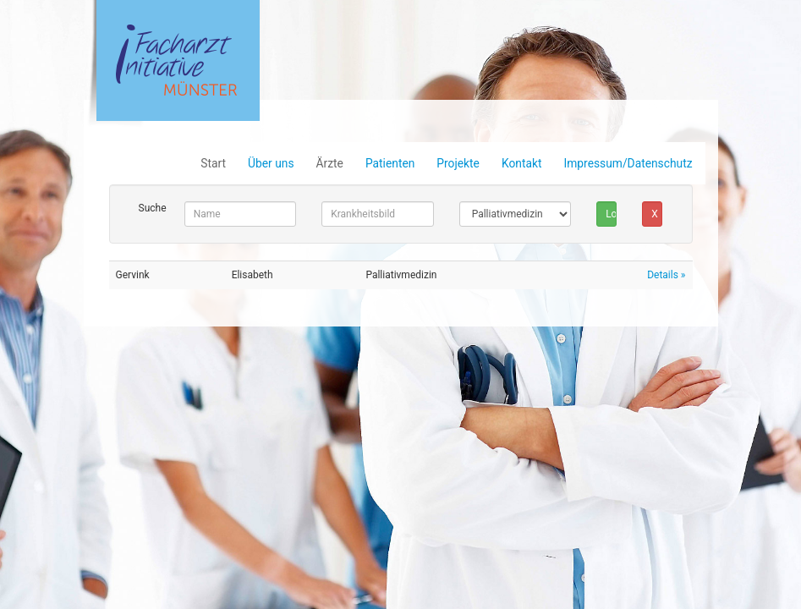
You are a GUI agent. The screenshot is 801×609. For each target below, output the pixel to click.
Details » (666, 275)
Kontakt (522, 163)
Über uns (271, 163)
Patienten (389, 163)
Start (213, 163)
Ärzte (329, 163)
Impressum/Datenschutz (627, 163)
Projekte (458, 163)
